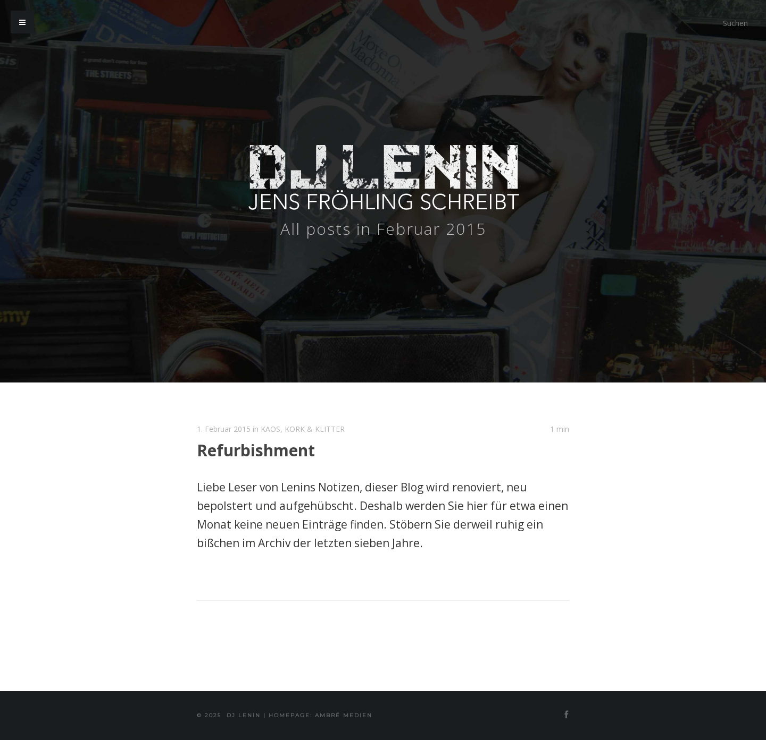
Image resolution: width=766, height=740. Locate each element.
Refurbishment (256, 450)
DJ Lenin (244, 715)
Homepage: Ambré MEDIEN (320, 715)
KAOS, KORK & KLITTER (303, 429)
